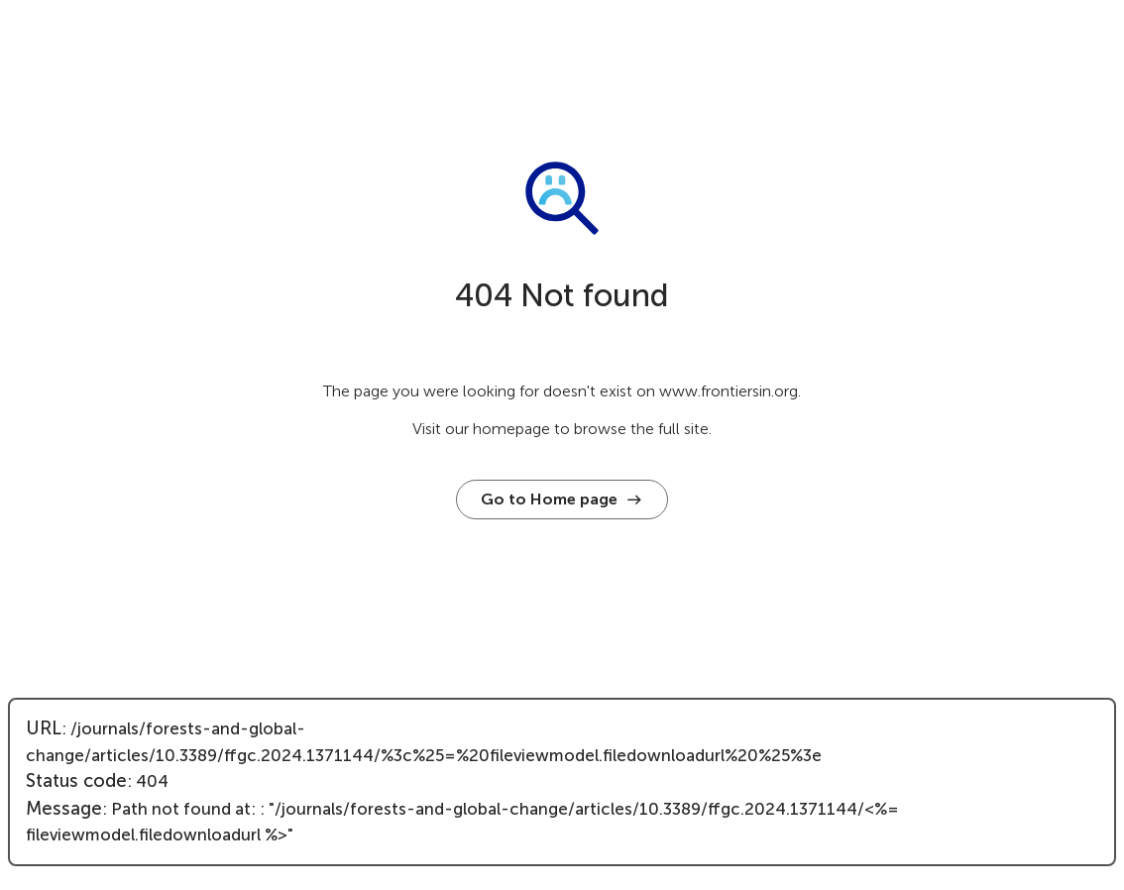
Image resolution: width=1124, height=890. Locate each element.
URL (43, 728)
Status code (76, 781)
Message (64, 809)
